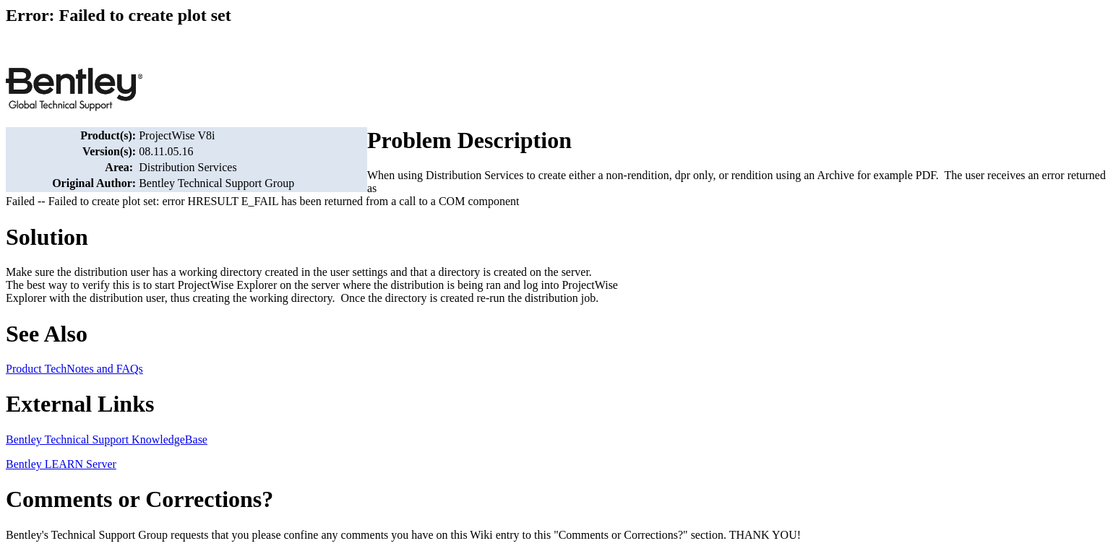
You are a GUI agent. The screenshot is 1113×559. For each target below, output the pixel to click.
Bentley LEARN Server (61, 464)
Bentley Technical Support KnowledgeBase (106, 439)
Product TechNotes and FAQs (74, 369)
